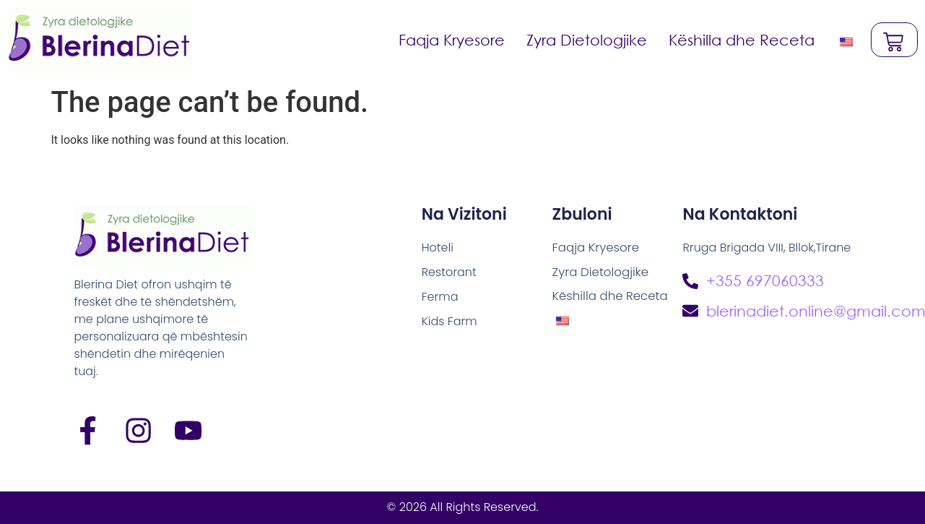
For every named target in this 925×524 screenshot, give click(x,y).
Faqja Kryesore (451, 39)
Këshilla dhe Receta (741, 39)
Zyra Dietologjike (586, 39)
